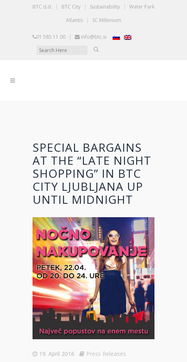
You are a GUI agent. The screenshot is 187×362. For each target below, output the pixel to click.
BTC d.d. (42, 6)
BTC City (70, 6)
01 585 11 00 (50, 36)
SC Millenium (106, 20)
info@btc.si (94, 36)
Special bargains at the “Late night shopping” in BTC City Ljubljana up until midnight (92, 173)
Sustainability (105, 6)
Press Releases (106, 354)
